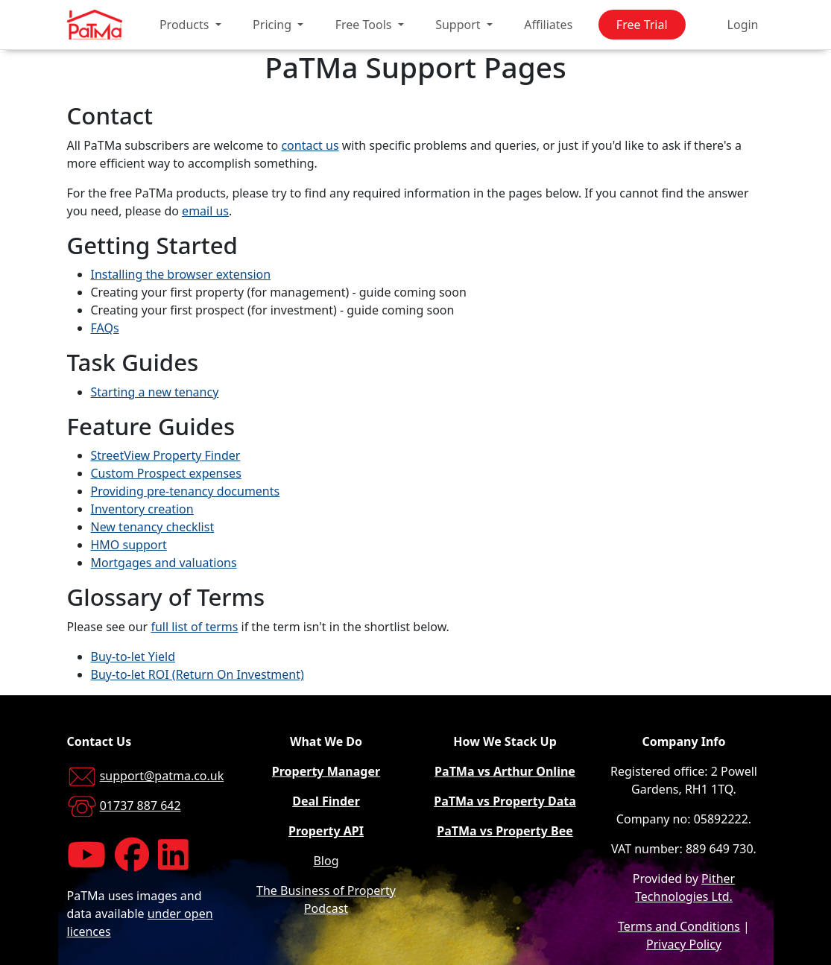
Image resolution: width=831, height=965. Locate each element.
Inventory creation (142, 509)
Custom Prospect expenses (166, 473)
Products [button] (185, 24)
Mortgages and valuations (164, 562)
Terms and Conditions (679, 926)
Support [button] (459, 24)
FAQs (105, 328)
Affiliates (548, 24)
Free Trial (642, 24)
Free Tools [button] (365, 24)
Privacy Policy (683, 944)
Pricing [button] (273, 24)
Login (743, 24)
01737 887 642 (140, 805)
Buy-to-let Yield (133, 656)
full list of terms (194, 626)
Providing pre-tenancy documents (185, 491)
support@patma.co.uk (162, 776)
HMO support (129, 545)
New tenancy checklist (153, 527)
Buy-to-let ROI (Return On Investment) (197, 674)
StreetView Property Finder (166, 455)
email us (205, 211)
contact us (309, 145)
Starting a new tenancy (155, 392)
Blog (325, 860)
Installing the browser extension (181, 274)
